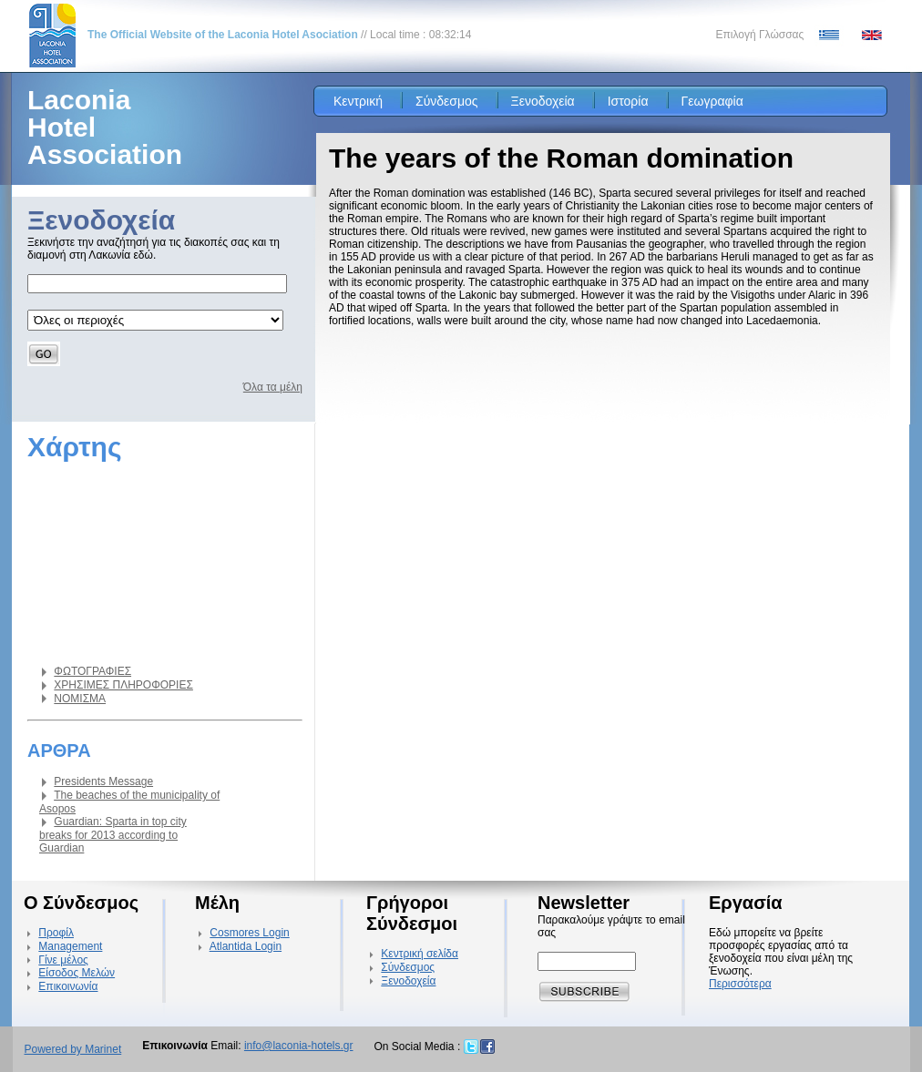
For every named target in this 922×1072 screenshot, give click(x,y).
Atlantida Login (246, 946)
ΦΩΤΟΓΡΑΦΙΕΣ (92, 671)
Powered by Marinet (73, 1049)
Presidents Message (103, 781)
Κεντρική (358, 101)
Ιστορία (628, 101)
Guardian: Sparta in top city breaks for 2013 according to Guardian (113, 834)
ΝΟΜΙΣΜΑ (80, 698)
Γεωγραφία (712, 101)
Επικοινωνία (67, 986)
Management (70, 946)
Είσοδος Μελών (76, 972)
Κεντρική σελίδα (419, 953)
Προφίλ (56, 932)
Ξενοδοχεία (543, 101)
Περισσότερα (740, 983)
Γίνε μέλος (63, 960)
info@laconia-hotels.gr (298, 1045)
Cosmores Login (249, 932)
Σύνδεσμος (446, 101)
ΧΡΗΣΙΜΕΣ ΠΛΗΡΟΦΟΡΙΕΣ (123, 685)
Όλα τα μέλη (272, 387)
